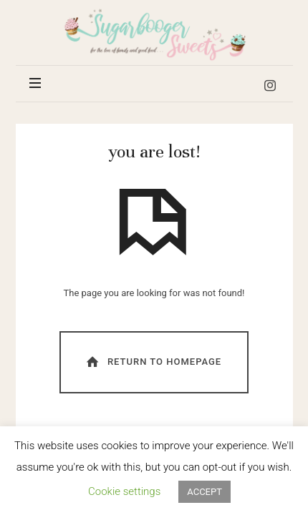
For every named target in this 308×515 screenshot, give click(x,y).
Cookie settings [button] (124, 491)
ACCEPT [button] (204, 491)
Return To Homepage (152, 361)
